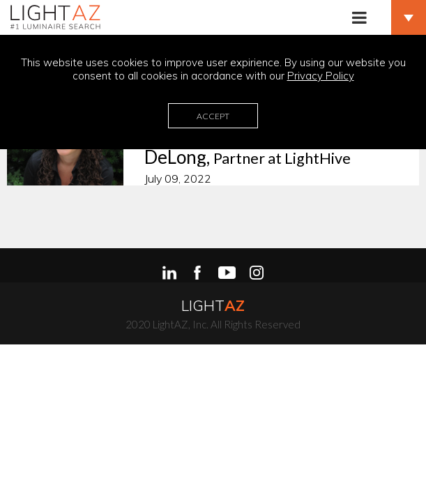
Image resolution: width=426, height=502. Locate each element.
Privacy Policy (320, 75)
